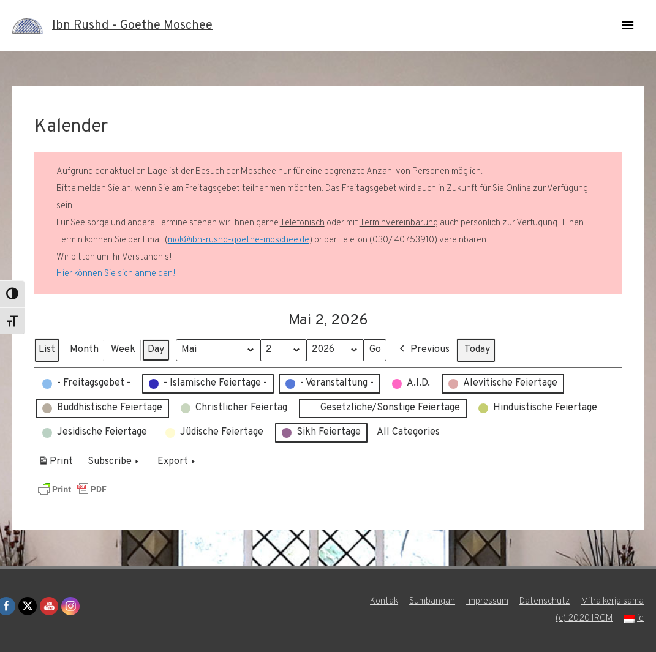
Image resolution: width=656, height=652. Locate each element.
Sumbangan (431, 601)
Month (84, 349)
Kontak (383, 601)
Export (177, 462)
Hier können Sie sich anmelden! (115, 274)
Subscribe (114, 462)
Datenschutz (544, 601)
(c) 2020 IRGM (584, 618)
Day (156, 349)
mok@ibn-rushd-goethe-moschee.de (238, 240)
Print (55, 464)
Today (477, 349)
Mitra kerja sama (612, 601)
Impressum (487, 601)
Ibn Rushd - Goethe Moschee (132, 26)
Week (123, 349)
